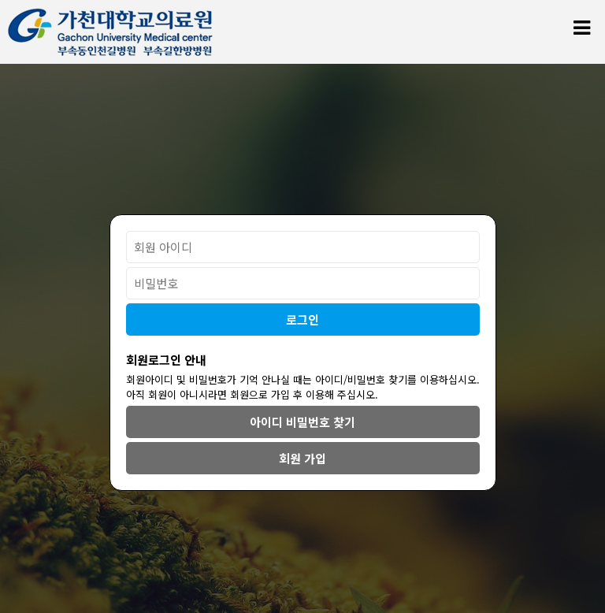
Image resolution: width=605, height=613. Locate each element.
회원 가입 (302, 458)
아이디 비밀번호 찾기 (302, 422)
